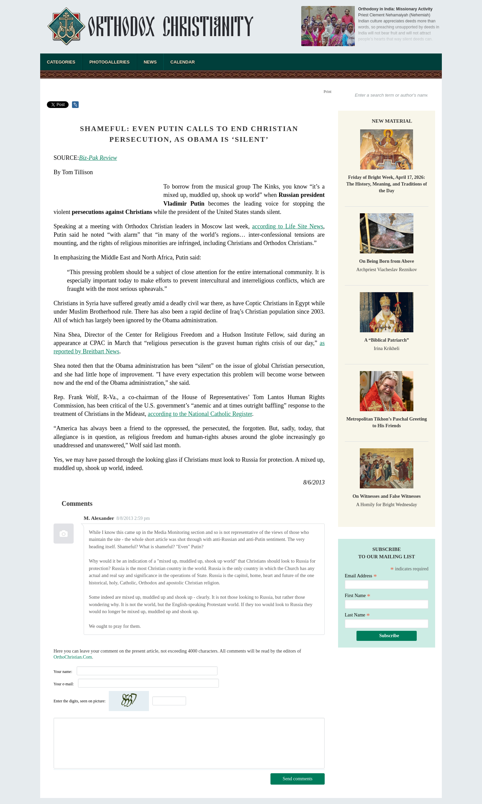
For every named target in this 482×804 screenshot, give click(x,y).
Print (327, 91)
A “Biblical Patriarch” (386, 340)
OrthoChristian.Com (73, 657)
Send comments (297, 778)
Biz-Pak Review (98, 157)
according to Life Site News (287, 226)
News (150, 62)
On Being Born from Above (386, 261)
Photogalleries (109, 62)
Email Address (361, 576)
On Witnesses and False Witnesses (386, 496)
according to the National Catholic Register (200, 414)
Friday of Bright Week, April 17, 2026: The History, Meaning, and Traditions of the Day (386, 184)
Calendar (182, 62)
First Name (358, 595)
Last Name (357, 615)
